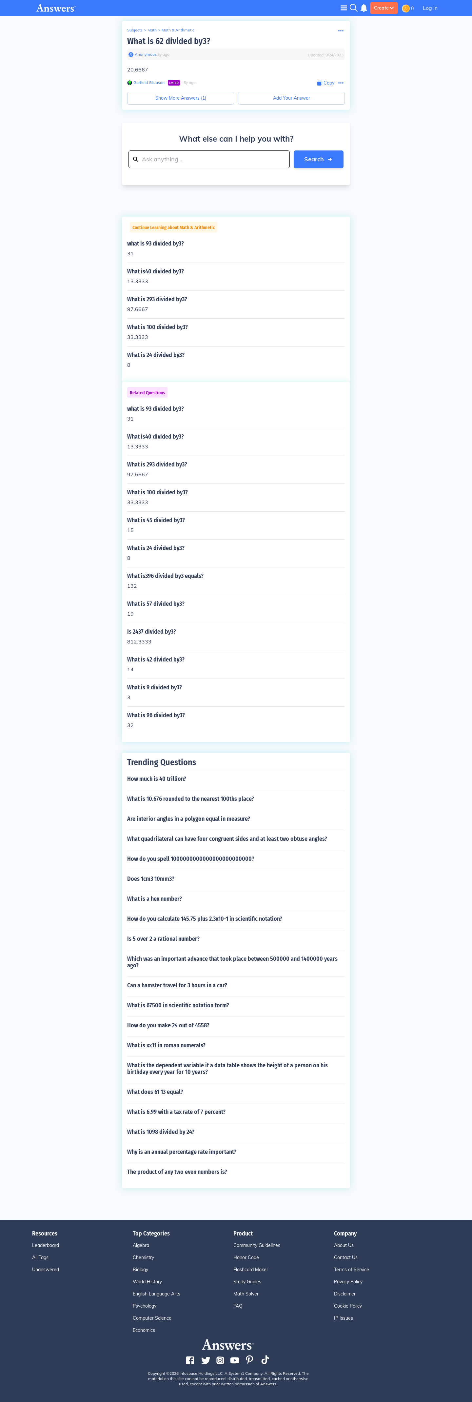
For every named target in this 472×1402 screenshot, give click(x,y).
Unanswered (45, 1270)
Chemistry (143, 1257)
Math (152, 30)
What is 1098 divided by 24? (160, 1131)
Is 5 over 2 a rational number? (163, 938)
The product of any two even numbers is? (177, 1171)
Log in (430, 8)
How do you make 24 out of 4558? (168, 1025)
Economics (144, 1330)
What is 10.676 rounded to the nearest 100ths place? (190, 798)
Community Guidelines (256, 1245)
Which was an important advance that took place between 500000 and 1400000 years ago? (232, 962)
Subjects (135, 30)
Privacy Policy (348, 1282)
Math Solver (246, 1294)
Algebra (141, 1245)
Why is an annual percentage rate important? (181, 1151)
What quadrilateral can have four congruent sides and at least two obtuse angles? (227, 838)
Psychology (144, 1306)
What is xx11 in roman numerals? (166, 1045)
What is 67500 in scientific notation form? (178, 1005)
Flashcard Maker (250, 1270)
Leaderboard (45, 1245)
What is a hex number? (154, 898)
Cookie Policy (348, 1306)
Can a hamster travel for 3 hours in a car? (177, 985)
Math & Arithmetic (178, 30)
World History (147, 1282)
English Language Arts (156, 1294)
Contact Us (346, 1257)
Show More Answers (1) (180, 98)
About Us (344, 1245)
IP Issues (343, 1318)
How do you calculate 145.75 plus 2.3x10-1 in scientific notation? (204, 918)
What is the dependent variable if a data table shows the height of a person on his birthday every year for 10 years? (227, 1069)
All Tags (40, 1257)
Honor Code (246, 1257)
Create (384, 8)
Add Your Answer (291, 98)
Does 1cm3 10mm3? (150, 878)
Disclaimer (345, 1294)
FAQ (238, 1306)
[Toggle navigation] (344, 7)
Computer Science (152, 1318)
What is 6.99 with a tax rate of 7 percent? (176, 1112)
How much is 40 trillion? (156, 778)
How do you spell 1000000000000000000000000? (190, 858)
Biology (140, 1270)
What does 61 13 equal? (155, 1092)
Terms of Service (351, 1270)
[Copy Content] (325, 83)
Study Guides (247, 1282)
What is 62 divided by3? (168, 41)
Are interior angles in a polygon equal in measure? (188, 818)
